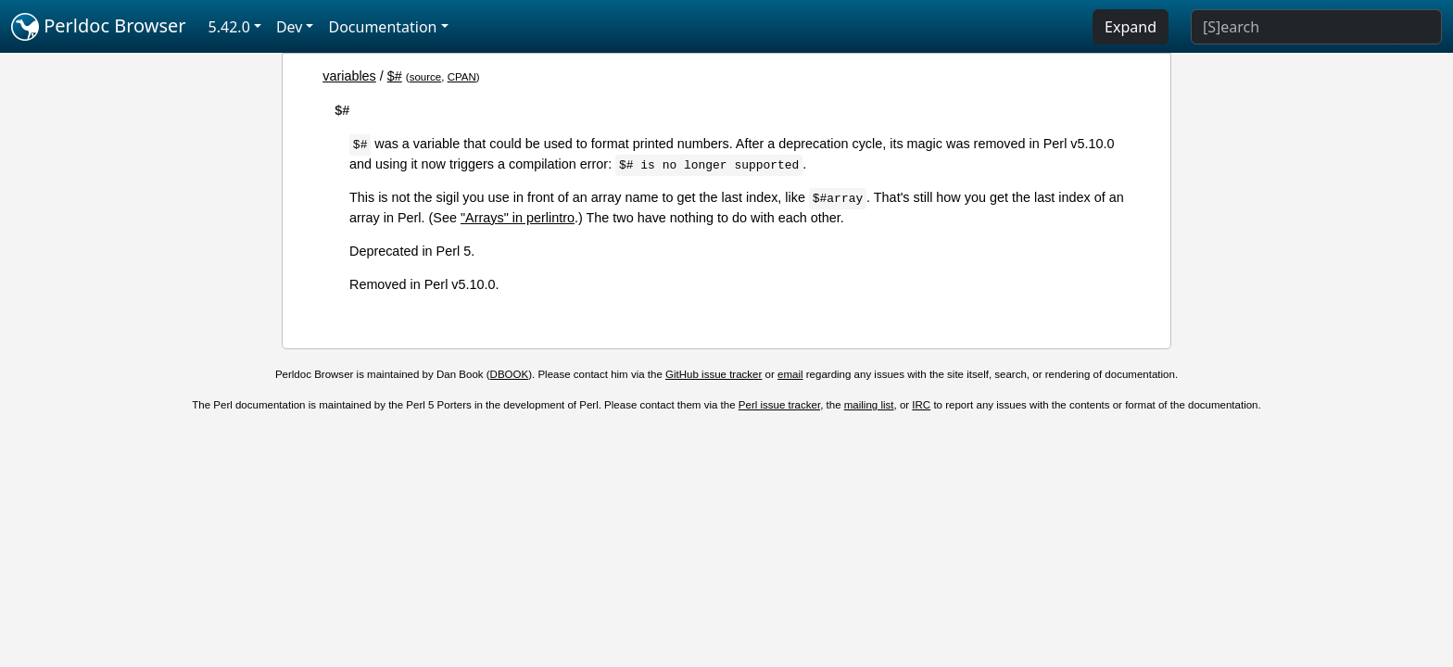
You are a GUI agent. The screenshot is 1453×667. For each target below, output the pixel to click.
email (790, 374)
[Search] (1316, 26)
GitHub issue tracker (713, 374)
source (426, 76)
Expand (1130, 27)
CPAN (462, 76)
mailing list (869, 404)
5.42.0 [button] (229, 27)
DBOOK (509, 374)
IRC (921, 404)
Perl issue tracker (779, 404)
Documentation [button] (382, 27)
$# (394, 76)
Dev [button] (289, 27)
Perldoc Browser (98, 27)
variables (349, 76)
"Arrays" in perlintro (518, 217)
